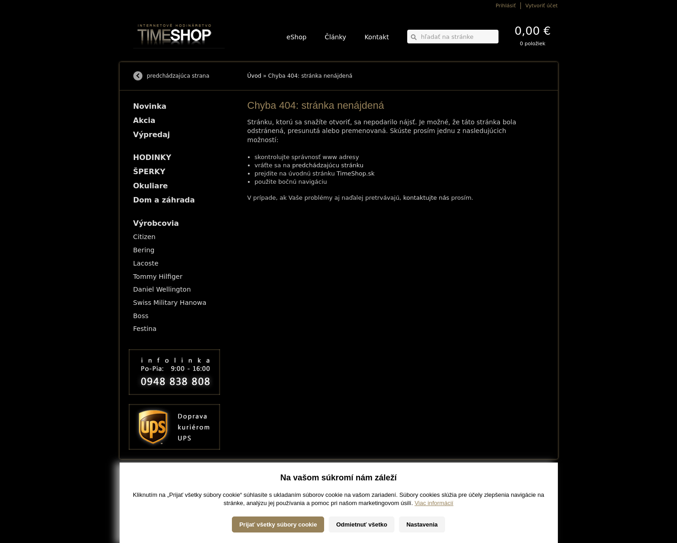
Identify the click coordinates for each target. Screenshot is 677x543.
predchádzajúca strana (178, 76)
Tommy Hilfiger (158, 276)
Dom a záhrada (164, 200)
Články (335, 37)
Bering (144, 250)
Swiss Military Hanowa (170, 302)
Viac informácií (434, 533)
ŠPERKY (149, 171)
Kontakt (376, 37)
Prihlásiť (506, 6)
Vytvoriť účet (541, 6)
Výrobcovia (156, 223)
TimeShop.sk (356, 173)
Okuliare (150, 185)
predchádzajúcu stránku (327, 165)
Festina (145, 328)
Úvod (254, 76)
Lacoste (146, 263)
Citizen (144, 236)
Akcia (144, 120)
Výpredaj (151, 134)
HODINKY (152, 157)
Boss (141, 315)
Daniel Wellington (162, 289)
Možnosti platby (149, 489)
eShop (297, 37)
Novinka (150, 106)
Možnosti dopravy (151, 483)
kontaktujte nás (426, 197)
